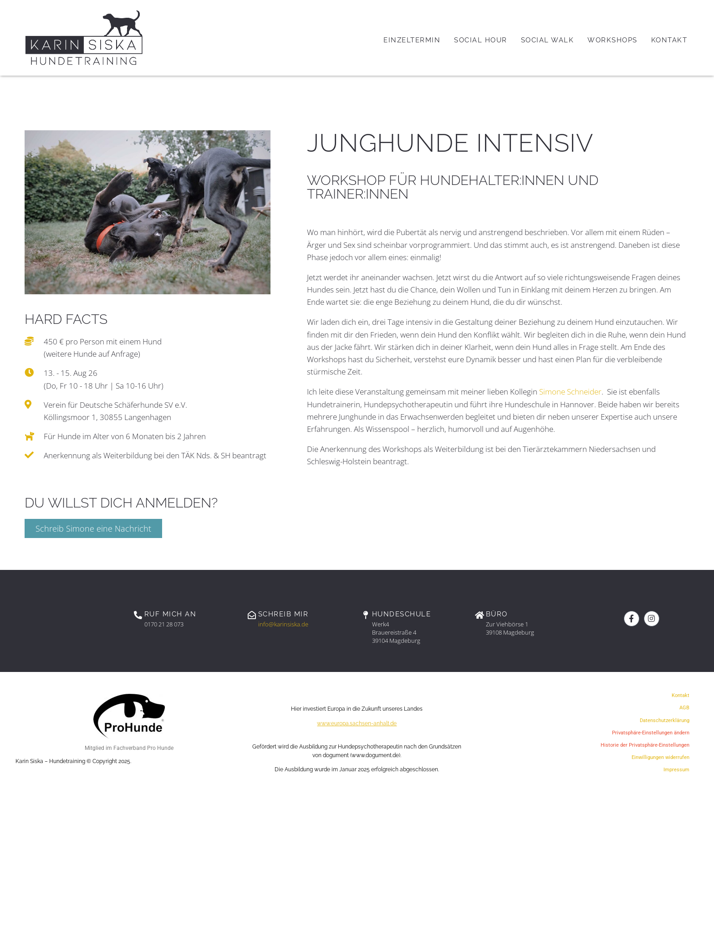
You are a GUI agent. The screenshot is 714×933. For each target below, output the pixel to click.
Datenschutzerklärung (664, 720)
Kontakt (680, 695)
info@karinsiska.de (283, 624)
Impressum (676, 770)
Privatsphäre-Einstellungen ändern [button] (650, 733)
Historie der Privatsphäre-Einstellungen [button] (645, 745)
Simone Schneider (570, 391)
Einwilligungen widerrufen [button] (660, 757)
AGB (684, 708)
